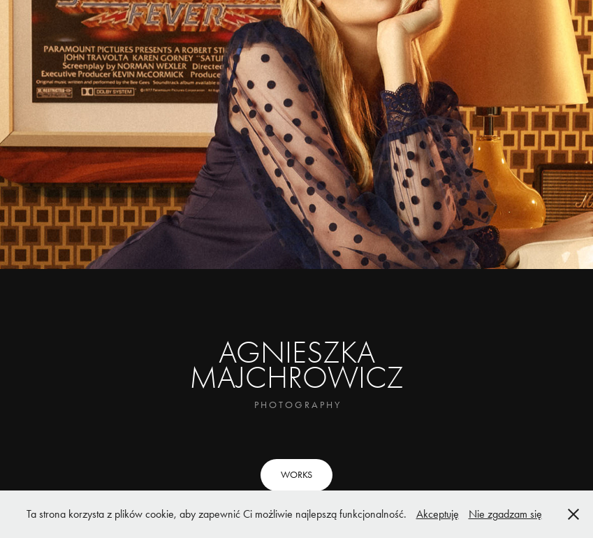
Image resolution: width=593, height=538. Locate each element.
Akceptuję (437, 514)
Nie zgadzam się (505, 514)
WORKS (296, 475)
